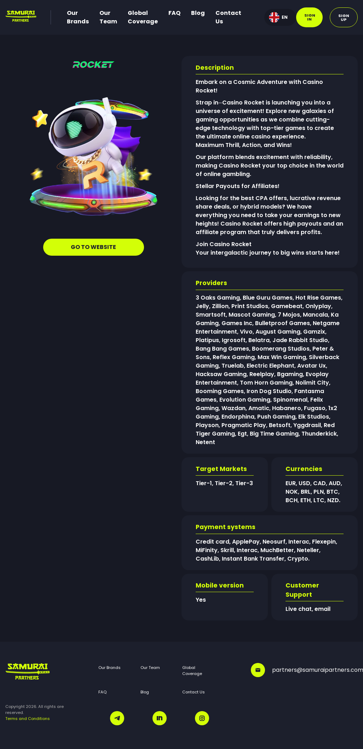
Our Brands (78, 17)
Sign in (309, 17)
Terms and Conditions (27, 718)
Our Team (108, 17)
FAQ (174, 13)
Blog (198, 13)
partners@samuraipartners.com (304, 670)
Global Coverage (143, 17)
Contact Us (228, 17)
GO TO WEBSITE (93, 247)
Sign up (343, 17)
